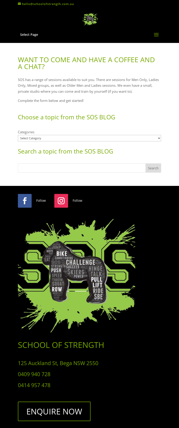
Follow (41, 200)
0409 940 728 (34, 374)
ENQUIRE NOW (54, 411)
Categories (26, 132)
